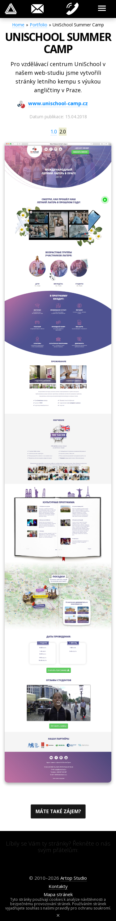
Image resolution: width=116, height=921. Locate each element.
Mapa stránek (58, 894)
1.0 (53, 131)
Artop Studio (73, 878)
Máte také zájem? (58, 811)
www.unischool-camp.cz (58, 103)
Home (18, 25)
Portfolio (38, 25)
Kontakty (58, 886)
